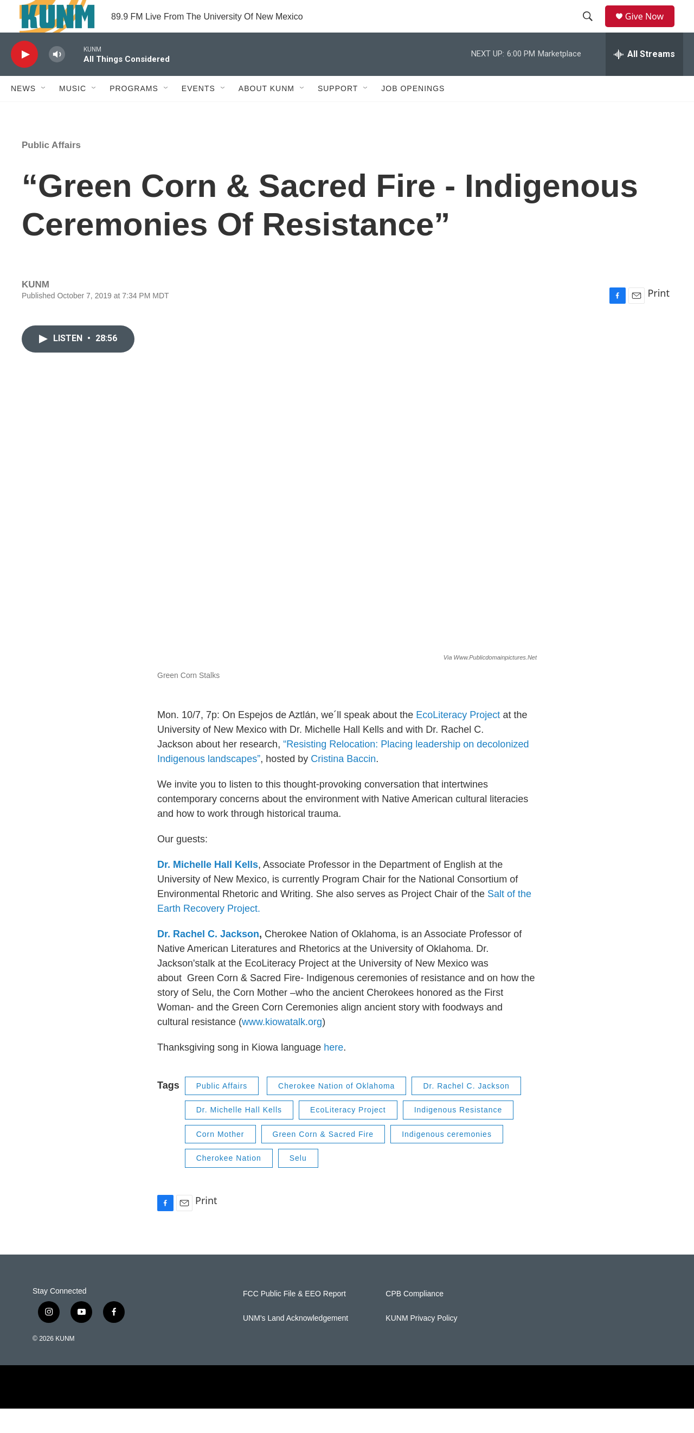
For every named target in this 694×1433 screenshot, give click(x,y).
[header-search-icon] (591, 29)
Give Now (650, 28)
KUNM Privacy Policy (421, 1343)
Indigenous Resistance (458, 1134)
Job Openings (413, 112)
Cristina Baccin (343, 783)
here (333, 1071)
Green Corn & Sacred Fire (323, 1158)
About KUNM (266, 112)
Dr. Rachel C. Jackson (208, 958)
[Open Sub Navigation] (44, 112)
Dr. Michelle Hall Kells (239, 1134)
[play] (24, 79)
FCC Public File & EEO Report (294, 1318)
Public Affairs (51, 169)
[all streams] (644, 78)
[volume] (57, 79)
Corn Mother (220, 1158)
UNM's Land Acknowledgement (295, 1343)
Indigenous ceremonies (447, 1158)
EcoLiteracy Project (458, 739)
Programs (134, 112)
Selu (298, 1182)
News (23, 112)
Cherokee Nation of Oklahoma (336, 1110)
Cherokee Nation (228, 1182)
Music (72, 112)
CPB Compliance (414, 1318)
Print (658, 317)
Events (198, 112)
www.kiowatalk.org (282, 1046)
